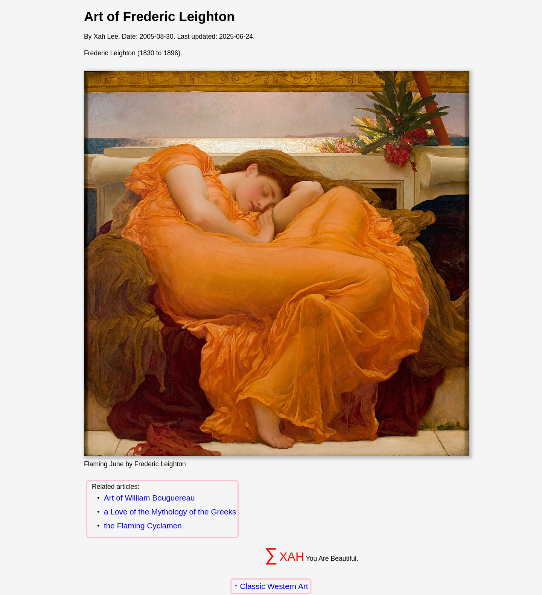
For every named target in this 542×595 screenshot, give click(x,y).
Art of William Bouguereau (149, 498)
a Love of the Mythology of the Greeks (170, 512)
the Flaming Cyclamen (143, 526)
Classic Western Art (274, 586)
